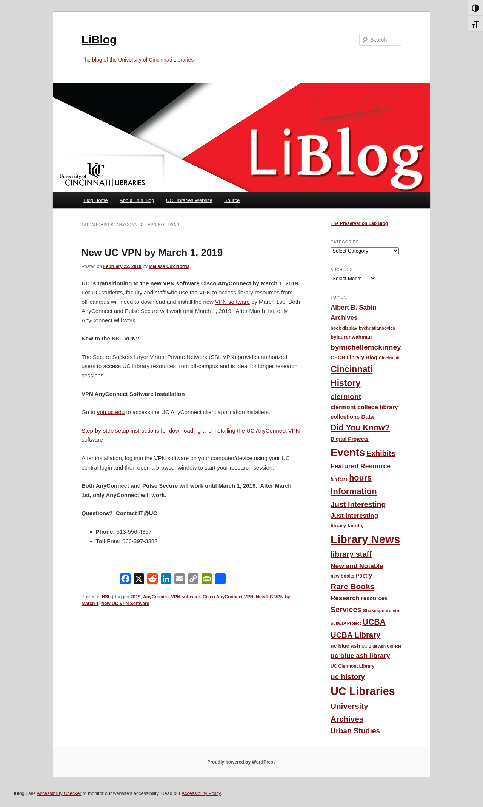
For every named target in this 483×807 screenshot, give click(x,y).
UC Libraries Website (189, 200)
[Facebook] (125, 580)
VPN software (232, 302)
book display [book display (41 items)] (344, 328)
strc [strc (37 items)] (396, 610)
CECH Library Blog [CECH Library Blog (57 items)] (354, 357)
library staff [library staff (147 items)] (351, 554)
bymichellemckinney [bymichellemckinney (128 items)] (366, 347)
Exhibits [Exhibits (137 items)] (380, 453)
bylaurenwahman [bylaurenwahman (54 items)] (351, 337)
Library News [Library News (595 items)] (365, 539)
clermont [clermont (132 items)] (346, 396)
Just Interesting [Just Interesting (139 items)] (358, 504)
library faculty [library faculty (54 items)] (347, 525)
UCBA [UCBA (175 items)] (374, 622)
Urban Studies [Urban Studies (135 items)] (355, 731)
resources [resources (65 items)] (374, 598)
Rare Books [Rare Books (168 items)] (352, 586)
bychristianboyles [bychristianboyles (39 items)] (377, 328)
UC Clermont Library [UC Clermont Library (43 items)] (352, 666)
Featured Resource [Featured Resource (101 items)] (361, 466)
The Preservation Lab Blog (359, 223)
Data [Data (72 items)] (367, 416)
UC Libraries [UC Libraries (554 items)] (363, 691)
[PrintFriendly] (207, 580)
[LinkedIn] (166, 580)
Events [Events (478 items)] (348, 452)
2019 (136, 596)
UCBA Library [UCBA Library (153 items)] (355, 635)
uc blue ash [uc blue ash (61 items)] (345, 646)
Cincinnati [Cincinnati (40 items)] (389, 358)
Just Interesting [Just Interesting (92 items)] (354, 515)
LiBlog (99, 39)
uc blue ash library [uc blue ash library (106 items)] (360, 655)
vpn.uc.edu (111, 412)
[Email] (179, 580)
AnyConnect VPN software (171, 596)
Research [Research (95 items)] (345, 598)
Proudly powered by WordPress (241, 762)
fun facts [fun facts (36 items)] (339, 479)
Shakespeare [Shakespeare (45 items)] (377, 610)
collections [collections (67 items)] (345, 417)
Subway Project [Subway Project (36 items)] (346, 623)
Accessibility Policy (201, 793)
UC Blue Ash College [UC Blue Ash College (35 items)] (381, 646)
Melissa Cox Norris (169, 266)
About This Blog (137, 200)
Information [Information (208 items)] (354, 491)
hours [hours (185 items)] (360, 477)
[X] (139, 580)
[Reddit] (152, 580)
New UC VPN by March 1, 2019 (152, 252)
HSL (106, 596)
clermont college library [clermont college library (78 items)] (364, 407)
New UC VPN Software (125, 603)
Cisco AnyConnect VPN (228, 596)
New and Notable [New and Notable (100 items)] (357, 566)
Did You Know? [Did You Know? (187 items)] (360, 427)
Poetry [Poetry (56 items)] (364, 576)
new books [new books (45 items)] (342, 576)
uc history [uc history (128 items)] (348, 677)
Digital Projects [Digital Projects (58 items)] (350, 439)
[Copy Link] (193, 580)
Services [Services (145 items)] (346, 609)
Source (232, 200)
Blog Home (95, 200)
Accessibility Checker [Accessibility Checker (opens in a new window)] (59, 793)
